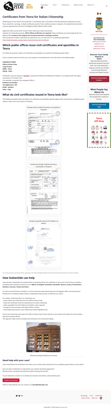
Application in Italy (99, 48)
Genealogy (48, 6)
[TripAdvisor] (22, 395)
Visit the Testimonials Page (99, 106)
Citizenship (68, 6)
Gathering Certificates (99, 41)
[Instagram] (19, 395)
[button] (52, 6)
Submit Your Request (11, 380)
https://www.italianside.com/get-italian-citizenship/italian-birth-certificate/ (27, 40)
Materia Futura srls (61, 407)
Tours (58, 6)
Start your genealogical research (99, 79)
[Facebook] (17, 395)
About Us (92, 6)
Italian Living (80, 6)
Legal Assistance (99, 46)
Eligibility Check (99, 44)
